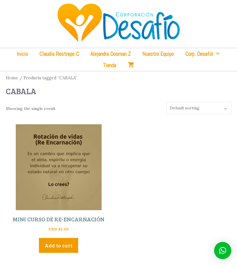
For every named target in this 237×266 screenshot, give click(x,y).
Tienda (109, 65)
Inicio (22, 54)
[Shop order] (198, 108)
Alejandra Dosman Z (110, 54)
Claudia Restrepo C (59, 54)
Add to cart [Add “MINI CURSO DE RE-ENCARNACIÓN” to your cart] (58, 245)
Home (12, 77)
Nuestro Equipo (158, 54)
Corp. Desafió (205, 54)
